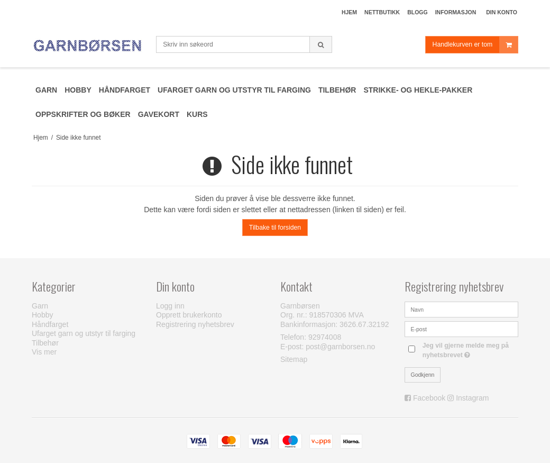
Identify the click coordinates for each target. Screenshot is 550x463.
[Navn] (461, 308)
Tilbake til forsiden (275, 227)
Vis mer (44, 352)
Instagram (472, 398)
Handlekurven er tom (475, 45)
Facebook (429, 398)
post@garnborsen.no (340, 346)
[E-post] (461, 328)
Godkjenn (423, 374)
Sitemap (293, 359)
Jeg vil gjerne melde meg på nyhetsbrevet (469, 350)
